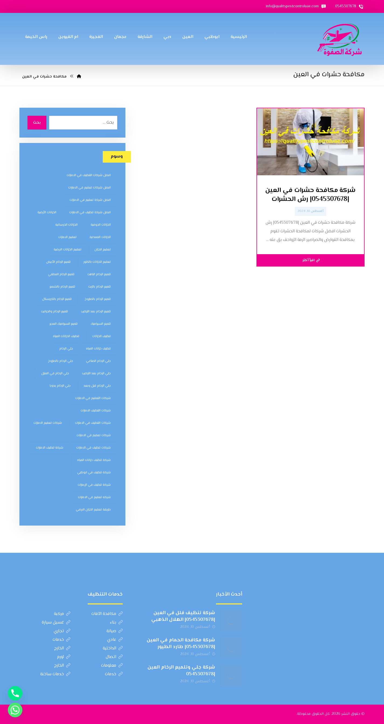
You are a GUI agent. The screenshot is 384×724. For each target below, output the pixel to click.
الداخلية (113, 648)
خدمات (61, 639)
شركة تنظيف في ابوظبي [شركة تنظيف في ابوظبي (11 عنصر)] (94, 472)
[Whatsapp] (15, 710)
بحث (37, 123)
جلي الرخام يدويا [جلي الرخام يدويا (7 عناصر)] (60, 386)
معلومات (112, 665)
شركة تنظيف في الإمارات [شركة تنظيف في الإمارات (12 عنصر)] (94, 485)
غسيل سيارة (56, 622)
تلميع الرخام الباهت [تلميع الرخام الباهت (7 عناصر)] (99, 274)
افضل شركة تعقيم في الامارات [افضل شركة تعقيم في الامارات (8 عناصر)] (90, 200)
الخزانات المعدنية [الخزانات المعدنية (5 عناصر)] (100, 237)
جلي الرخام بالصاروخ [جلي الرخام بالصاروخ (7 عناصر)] (60, 361)
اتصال (114, 657)
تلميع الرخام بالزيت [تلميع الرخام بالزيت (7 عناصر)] (99, 286)
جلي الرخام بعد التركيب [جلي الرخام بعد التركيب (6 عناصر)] (96, 373)
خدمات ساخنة (55, 674)
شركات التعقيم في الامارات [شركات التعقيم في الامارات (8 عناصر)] (93, 398)
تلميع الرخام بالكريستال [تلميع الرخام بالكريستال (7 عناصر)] (57, 299)
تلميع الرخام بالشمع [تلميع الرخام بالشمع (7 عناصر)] (62, 286)
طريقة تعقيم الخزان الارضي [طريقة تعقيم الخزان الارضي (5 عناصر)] (93, 509)
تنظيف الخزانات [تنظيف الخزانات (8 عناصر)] (101, 336)
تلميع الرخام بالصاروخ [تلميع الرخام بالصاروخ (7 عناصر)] (98, 299)
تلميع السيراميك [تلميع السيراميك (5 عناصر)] (101, 324)
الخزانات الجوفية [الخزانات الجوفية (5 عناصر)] (101, 225)
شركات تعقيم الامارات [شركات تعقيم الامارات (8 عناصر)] (47, 423)
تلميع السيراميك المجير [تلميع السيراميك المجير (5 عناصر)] (64, 324)
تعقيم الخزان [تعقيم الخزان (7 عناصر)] (102, 249)
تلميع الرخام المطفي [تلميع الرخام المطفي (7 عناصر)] (61, 274)
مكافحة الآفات (107, 614)
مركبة (62, 614)
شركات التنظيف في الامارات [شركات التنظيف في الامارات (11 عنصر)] (93, 423)
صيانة (115, 631)
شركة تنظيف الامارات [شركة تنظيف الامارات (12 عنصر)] (49, 447)
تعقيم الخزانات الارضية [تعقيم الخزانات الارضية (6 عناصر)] (67, 249)
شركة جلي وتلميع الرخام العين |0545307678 (181, 671)
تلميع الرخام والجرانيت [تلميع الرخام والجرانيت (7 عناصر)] (54, 311)
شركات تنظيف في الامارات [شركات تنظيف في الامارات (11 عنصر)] (93, 447)
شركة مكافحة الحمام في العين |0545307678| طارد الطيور (181, 643)
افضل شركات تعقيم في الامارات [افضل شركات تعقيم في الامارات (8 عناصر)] (89, 187)
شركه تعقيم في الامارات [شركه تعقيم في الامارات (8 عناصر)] (94, 497)
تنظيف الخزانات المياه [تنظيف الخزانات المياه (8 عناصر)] (66, 336)
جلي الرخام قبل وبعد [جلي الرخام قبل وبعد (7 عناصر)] (97, 386)
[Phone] (15, 693)
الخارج (62, 648)
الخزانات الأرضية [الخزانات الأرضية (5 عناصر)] (46, 212)
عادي (115, 639)
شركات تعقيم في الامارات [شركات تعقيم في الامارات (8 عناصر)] (94, 435)
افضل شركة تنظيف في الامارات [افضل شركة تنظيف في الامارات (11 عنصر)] (90, 212)
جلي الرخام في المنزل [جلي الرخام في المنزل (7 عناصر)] (55, 373)
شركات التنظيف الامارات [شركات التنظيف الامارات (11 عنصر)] (96, 410)
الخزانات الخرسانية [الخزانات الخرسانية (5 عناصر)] (66, 225)
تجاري (62, 631)
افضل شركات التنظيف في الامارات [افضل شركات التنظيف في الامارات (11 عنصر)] (89, 175)
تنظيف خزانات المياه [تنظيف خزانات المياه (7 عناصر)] (98, 348)
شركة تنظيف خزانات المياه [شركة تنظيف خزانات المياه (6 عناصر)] (94, 460)
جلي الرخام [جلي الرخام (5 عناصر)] (66, 348)
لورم (63, 657)
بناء (116, 622)
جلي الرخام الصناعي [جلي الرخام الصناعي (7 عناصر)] (98, 361)
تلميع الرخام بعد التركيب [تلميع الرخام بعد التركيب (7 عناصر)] (96, 311)
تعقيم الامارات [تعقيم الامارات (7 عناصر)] (67, 237)
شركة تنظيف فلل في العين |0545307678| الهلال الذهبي (183, 616)
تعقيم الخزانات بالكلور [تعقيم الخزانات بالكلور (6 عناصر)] (97, 262)
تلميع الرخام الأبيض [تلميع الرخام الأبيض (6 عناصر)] (58, 262)
